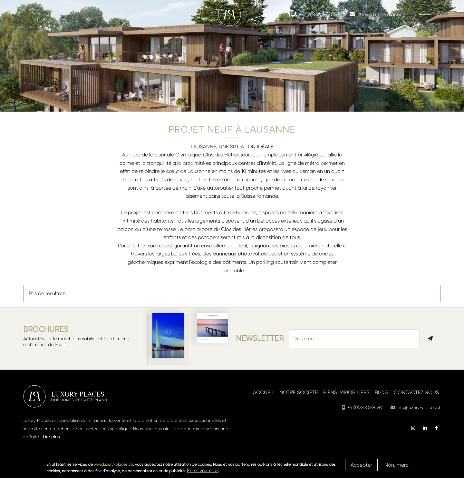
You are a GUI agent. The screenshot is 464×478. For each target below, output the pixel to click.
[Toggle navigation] (424, 14)
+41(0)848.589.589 (361, 407)
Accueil (263, 392)
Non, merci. (397, 465)
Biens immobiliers (346, 392)
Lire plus (51, 436)
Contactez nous (416, 392)
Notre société (298, 392)
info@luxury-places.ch (415, 407)
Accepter (361, 465)
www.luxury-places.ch (113, 464)
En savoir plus (202, 470)
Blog (382, 392)
